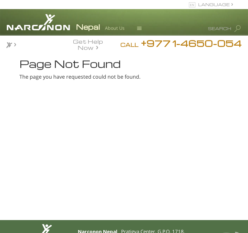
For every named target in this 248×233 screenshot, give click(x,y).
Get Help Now (88, 44)
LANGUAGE (214, 4)
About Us (115, 28)
